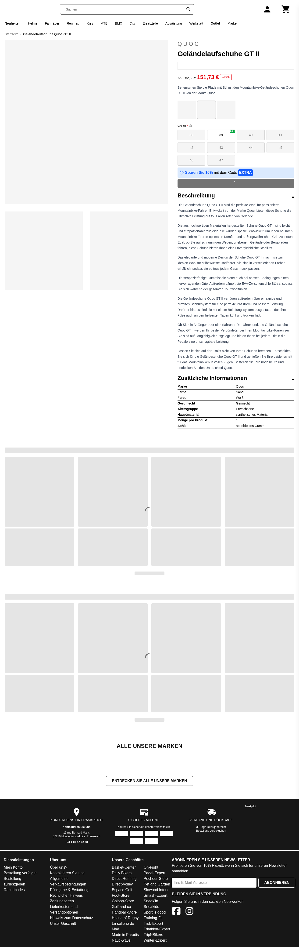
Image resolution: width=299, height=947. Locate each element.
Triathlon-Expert (157, 930)
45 (280, 147)
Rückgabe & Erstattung (69, 890)
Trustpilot (250, 807)
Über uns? (58, 868)
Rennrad (73, 23)
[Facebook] (176, 912)
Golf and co (121, 907)
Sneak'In (151, 901)
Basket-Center (124, 868)
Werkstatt (196, 23)
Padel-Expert (154, 873)
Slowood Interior (157, 890)
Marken (233, 23)
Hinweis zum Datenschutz (71, 918)
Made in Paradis (125, 935)
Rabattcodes (14, 890)
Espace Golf (122, 890)
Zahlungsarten (62, 901)
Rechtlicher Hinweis (66, 896)
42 (191, 147)
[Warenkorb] (286, 9)
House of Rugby (125, 918)
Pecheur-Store (156, 879)
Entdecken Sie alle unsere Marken (149, 781)
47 (221, 160)
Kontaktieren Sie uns (76, 827)
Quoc (189, 44)
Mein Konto (13, 868)
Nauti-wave (121, 941)
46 (191, 160)
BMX (118, 23)
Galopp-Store (123, 901)
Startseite (11, 34)
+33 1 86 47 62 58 (76, 842)
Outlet (215, 23)
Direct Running (124, 879)
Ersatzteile (150, 23)
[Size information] (190, 125)
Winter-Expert (155, 941)
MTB (104, 23)
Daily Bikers (122, 873)
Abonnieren (276, 883)
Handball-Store (124, 913)
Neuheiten (13, 23)
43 (221, 147)
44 (251, 147)
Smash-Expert (155, 896)
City (132, 23)
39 (227, 133)
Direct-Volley (122, 885)
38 (191, 135)
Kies (90, 23)
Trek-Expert (153, 924)
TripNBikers (153, 935)
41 (280, 135)
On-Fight (151, 868)
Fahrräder (52, 23)
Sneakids (151, 907)
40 (251, 135)
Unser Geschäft (63, 924)
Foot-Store (121, 896)
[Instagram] (189, 912)
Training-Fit (153, 918)
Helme (32, 23)
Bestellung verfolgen (21, 873)
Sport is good (155, 913)
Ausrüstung (173, 23)
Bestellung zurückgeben (211, 831)
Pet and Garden (157, 885)
